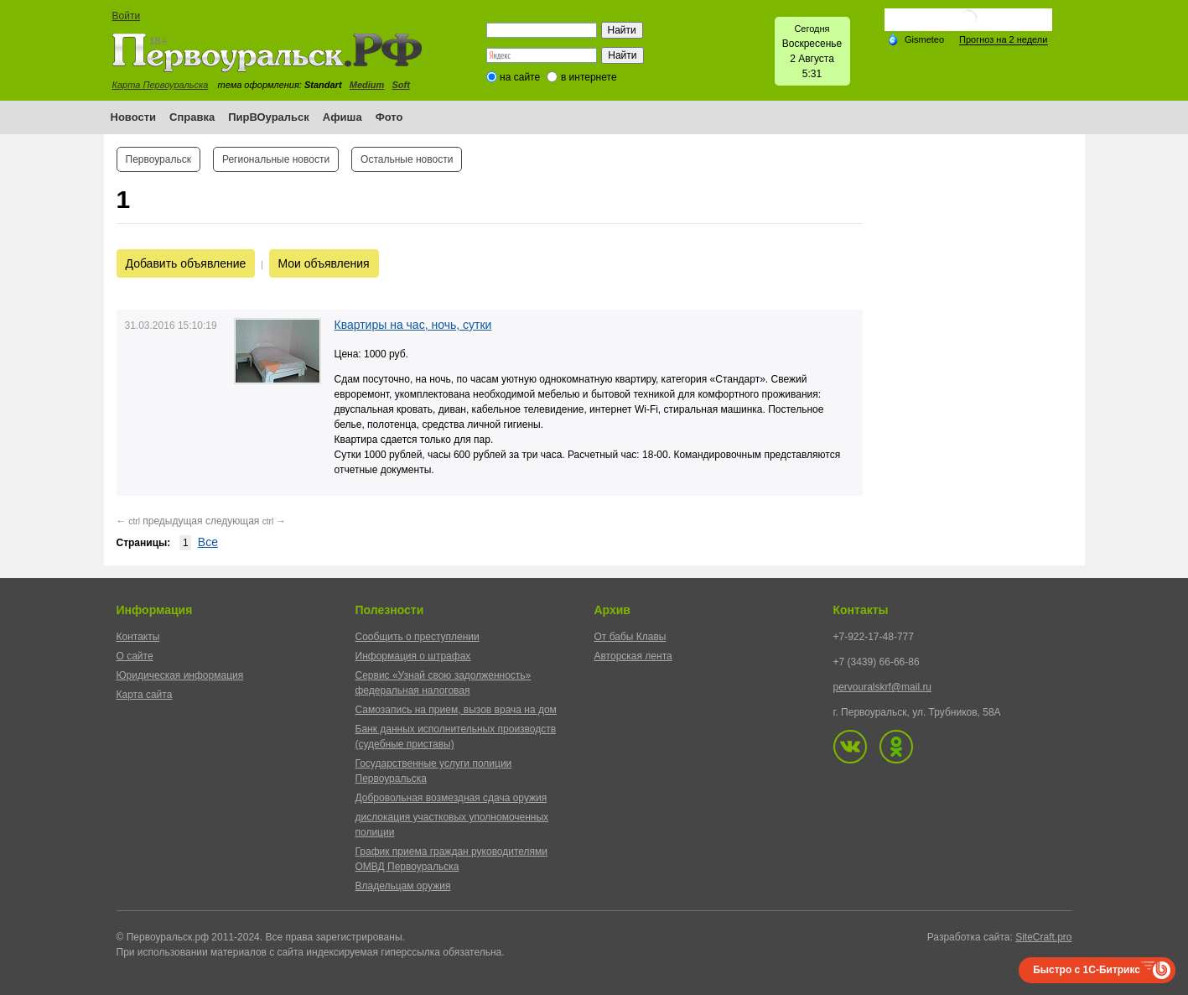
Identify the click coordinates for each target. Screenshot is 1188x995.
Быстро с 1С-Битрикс (1086, 970)
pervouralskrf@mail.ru (882, 687)
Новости (134, 117)
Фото (389, 117)
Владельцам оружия (403, 886)
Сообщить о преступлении (417, 637)
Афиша (342, 117)
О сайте (135, 656)
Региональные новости (275, 159)
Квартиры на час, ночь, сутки (413, 324)
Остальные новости (407, 159)
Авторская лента (633, 656)
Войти (126, 16)
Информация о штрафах (413, 656)
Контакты (138, 637)
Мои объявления (324, 263)
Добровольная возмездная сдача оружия (451, 798)
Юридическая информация (180, 675)
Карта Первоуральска (160, 85)
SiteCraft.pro (1043, 937)
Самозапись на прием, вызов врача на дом (456, 710)
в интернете (589, 77)
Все (208, 542)
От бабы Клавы (630, 637)
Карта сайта (145, 695)
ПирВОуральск (268, 117)
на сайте (520, 77)
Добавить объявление (186, 263)
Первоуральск (158, 159)
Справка (192, 117)
